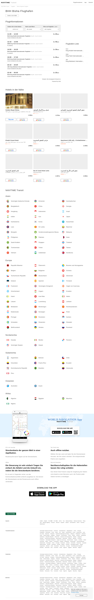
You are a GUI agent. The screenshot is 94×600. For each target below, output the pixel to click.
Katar (41, 535)
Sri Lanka (42, 533)
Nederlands (42, 524)
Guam (60, 547)
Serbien (68, 542)
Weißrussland (43, 544)
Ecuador (68, 545)
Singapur (53, 535)
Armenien (56, 530)
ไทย (64, 520)
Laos (84, 532)
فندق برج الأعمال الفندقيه (41, 110)
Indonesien (47, 532)
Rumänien (63, 542)
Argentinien (42, 545)
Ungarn (75, 539)
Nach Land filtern (30, 26)
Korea (74, 532)
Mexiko (63, 544)
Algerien (65, 547)
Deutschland (58, 538)
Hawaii (81, 544)
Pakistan (84, 533)
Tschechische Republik (50, 538)
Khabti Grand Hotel (12, 140)
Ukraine (48, 544)
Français (53, 522)
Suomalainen (73, 522)
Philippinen (78, 533)
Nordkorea (42, 536)
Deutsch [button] (91, 2)
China (75, 530)
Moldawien (66, 541)
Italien (46, 541)
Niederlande (42, 542)
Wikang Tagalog (46, 522)
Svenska (82, 522)
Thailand (58, 535)
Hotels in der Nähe (12, 15)
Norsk (78, 522)
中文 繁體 (50, 520)
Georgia (79, 530)
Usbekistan (83, 535)
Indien (56, 532)
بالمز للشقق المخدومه (12, 171)
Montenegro (73, 541)
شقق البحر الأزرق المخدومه (69, 171)
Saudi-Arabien (46, 535)
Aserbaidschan (62, 530)
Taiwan (73, 535)
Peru (52, 547)
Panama (67, 544)
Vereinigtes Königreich (51, 539)
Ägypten (70, 547)
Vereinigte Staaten (75, 544)
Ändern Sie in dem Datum (14, 26)
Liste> (56, 26)
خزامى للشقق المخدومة (40, 140)
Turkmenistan (64, 535)
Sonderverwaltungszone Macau (62, 533)
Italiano (67, 522)
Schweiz (41, 538)
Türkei (69, 535)
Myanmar (47, 533)
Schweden (73, 542)
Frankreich (42, 539)
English (45, 520)
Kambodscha (69, 532)
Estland (70, 538)
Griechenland (70, 539)
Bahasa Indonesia (78, 520)
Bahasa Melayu (69, 520)
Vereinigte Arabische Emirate (46, 530)
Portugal (57, 542)
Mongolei (52, 533)
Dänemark (65, 538)
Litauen (50, 541)
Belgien (75, 536)
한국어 (60, 520)
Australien (56, 547)
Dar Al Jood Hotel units (41, 171)
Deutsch (58, 522)
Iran (60, 532)
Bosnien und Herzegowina (66, 536)
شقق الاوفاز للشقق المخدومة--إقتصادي (72, 110)
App (85, 2)
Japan (63, 532)
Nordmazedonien (80, 541)
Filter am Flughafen (50, 26)
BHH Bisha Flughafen (19, 11)
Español (62, 522)
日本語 (41, 520)
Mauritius (75, 547)
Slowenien (79, 542)
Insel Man (42, 541)
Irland (84, 539)
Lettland (61, 541)
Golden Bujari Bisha (12, 110)
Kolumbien (56, 545)
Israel (53, 532)
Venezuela (47, 547)
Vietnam (78, 535)
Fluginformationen (77, 2)
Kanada (58, 544)
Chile (52, 545)
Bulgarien (80, 536)
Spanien (74, 538)
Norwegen (48, 542)
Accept (81, 595)
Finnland (79, 538)
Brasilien (42, 547)
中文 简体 (56, 520)
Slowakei (84, 542)
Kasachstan (79, 532)
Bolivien (47, 545)
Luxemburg (56, 541)
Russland (54, 544)
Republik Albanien (50, 536)
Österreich (57, 536)
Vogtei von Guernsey (61, 539)
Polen (53, 542)
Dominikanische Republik (76, 545)
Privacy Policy (75, 592)
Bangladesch (69, 530)
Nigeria (79, 547)
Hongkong (42, 532)
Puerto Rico (62, 545)
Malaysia (72, 533)
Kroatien (80, 539)
